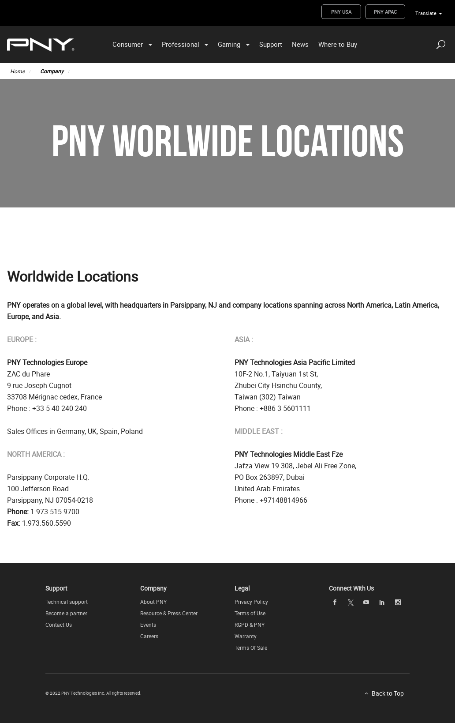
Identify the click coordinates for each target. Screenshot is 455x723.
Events (148, 624)
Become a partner (66, 613)
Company (51, 71)
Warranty (246, 636)
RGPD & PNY (250, 624)
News (300, 44)
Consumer (127, 44)
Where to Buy (337, 44)
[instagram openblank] (397, 602)
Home (17, 71)
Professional (180, 44)
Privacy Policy (251, 601)
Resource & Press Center (169, 613)
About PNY (153, 601)
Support (270, 44)
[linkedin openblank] (382, 602)
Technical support (66, 601)
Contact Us (58, 624)
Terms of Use (250, 613)
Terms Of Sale (251, 647)
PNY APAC (385, 11)
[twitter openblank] (350, 603)
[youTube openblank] (366, 602)
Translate (425, 13)
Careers (149, 636)
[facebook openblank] (334, 602)
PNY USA (341, 11)
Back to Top (388, 693)
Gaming (229, 44)
